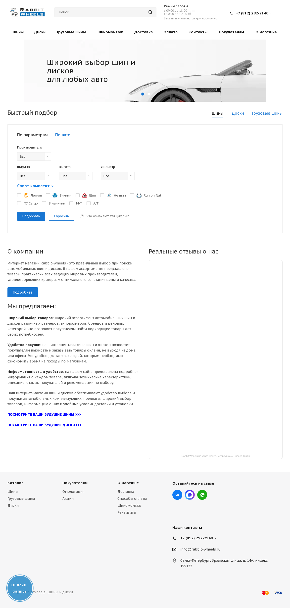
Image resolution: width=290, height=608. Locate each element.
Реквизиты (126, 512)
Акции (68, 498)
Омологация (73, 491)
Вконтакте (177, 495)
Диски (13, 505)
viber (202, 495)
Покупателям (75, 482)
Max (190, 495)
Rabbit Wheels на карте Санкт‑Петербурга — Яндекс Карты (216, 456)
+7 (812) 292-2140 (252, 13)
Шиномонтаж (129, 505)
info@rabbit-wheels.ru (200, 549)
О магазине (128, 482)
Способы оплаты (132, 498)
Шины (12, 491)
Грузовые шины (21, 498)
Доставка (125, 491)
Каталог (15, 482)
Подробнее (23, 292)
